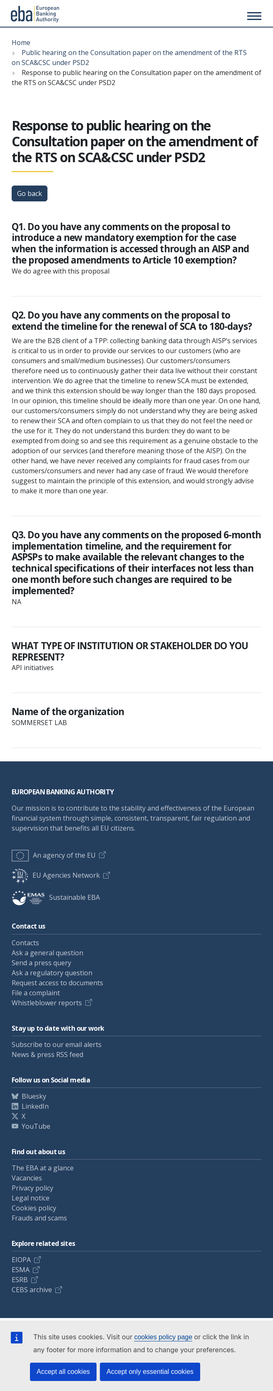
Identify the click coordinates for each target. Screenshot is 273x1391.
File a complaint (36, 992)
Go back (29, 193)
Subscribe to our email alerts (57, 1044)
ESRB (20, 1279)
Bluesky (34, 1096)
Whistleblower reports (47, 1002)
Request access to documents (57, 982)
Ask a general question (47, 952)
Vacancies (27, 1178)
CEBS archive (32, 1289)
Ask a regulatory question (52, 972)
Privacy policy (32, 1188)
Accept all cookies (63, 1371)
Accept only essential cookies (150, 1371)
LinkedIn (35, 1106)
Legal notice (31, 1198)
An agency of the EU (54, 855)
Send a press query (41, 962)
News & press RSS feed (47, 1054)
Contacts (25, 942)
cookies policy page (163, 1337)
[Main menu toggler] (253, 16)
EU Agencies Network (56, 875)
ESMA (21, 1269)
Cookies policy (34, 1208)
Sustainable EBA (56, 897)
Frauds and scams (39, 1218)
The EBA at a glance (43, 1168)
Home (21, 42)
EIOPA (21, 1259)
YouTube (36, 1126)
